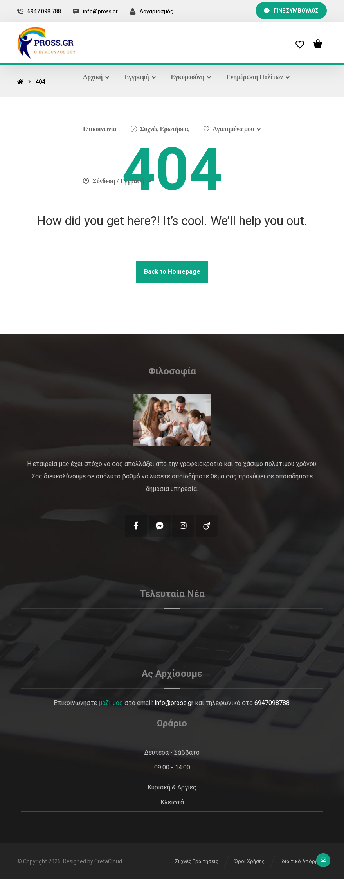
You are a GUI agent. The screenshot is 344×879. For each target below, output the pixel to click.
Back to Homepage (172, 271)
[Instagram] (183, 526)
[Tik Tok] (207, 526)
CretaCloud (108, 861)
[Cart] (318, 43)
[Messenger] (160, 526)
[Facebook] (136, 526)
